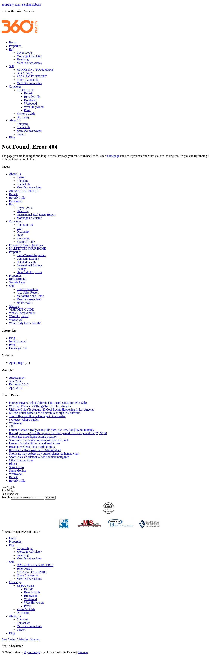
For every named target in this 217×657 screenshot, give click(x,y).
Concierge (15, 86)
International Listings (29, 265)
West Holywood (34, 106)
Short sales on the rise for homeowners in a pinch (39, 440)
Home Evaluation (27, 79)
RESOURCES (25, 90)
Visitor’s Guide (26, 113)
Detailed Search (26, 262)
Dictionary (23, 117)
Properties (15, 45)
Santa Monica (17, 470)
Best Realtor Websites (15, 639)
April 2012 (15, 387)
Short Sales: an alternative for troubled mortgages (39, 457)
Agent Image (32, 652)
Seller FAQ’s (24, 73)
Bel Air (28, 93)
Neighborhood (17, 341)
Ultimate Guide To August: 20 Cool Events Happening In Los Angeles (51, 409)
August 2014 (16, 377)
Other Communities (21, 460)
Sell (11, 66)
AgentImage (16, 362)
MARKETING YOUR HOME (35, 69)
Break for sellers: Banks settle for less (32, 446)
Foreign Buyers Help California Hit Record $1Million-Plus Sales (48, 402)
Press (27, 110)
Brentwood (30, 100)
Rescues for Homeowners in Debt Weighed (35, 450)
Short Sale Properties (29, 272)
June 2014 (15, 381)
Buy (11, 49)
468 (11, 426)
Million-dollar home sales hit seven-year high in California (44, 412)
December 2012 (18, 384)
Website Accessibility (22, 312)
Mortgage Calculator (29, 56)
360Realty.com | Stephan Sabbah (21, 4)
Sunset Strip (16, 467)
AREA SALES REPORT (32, 76)
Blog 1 (13, 463)
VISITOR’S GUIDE (21, 309)
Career (21, 134)
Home (12, 42)
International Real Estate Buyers (36, 214)
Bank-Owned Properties (31, 255)
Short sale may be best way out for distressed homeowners (44, 453)
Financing (23, 59)
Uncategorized (18, 348)
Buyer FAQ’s (25, 52)
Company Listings (28, 258)
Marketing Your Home (30, 296)
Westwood (30, 103)
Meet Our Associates (29, 62)
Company (22, 123)
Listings (21, 268)
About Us (15, 120)
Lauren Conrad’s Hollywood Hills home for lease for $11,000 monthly (51, 429)
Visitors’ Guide (26, 241)
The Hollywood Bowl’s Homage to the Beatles (37, 416)
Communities (25, 224)
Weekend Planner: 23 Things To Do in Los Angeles (40, 406)
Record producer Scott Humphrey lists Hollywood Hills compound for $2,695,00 (58, 433)
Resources (23, 238)
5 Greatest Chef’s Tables (24, 419)
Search (6, 497)
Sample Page (17, 282)
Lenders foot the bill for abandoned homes (34, 443)
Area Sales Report (27, 292)
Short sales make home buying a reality (33, 436)
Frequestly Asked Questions (26, 245)
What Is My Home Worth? (25, 323)
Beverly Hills (32, 96)
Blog (12, 137)
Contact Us (23, 127)
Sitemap (14, 306)
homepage (113, 155)
